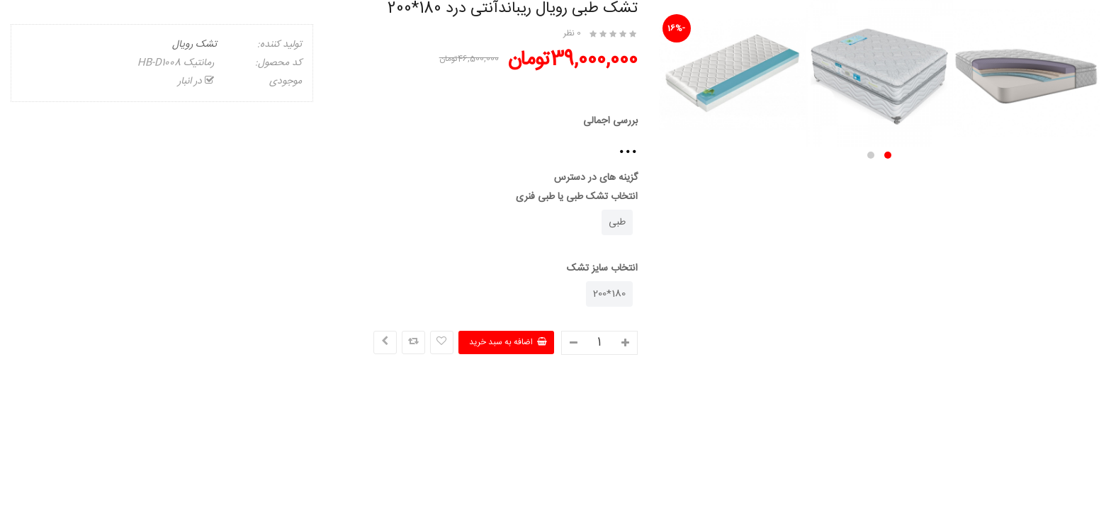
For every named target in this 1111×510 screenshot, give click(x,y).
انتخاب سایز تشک (602, 268)
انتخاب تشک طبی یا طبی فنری (577, 196)
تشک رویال (194, 44)
